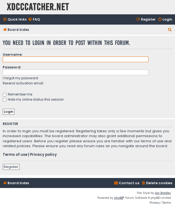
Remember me (17, 94)
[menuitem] (34, 19)
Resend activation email (23, 83)
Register (11, 166)
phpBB (118, 198)
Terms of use (15, 154)
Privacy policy (43, 154)
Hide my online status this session (33, 99)
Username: (12, 54)
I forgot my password (20, 78)
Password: (12, 67)
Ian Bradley (163, 193)
